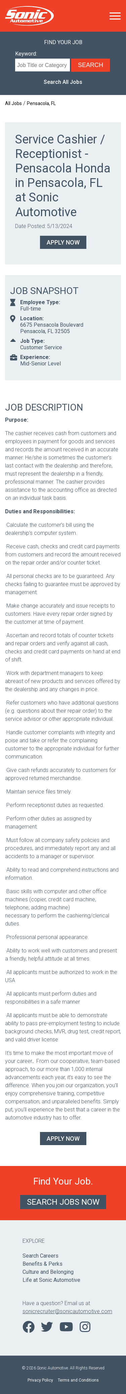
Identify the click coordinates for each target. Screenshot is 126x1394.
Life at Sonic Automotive (51, 1280)
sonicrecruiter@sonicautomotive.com (63, 1311)
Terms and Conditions (78, 1380)
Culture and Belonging (48, 1272)
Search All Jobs (63, 82)
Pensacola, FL (41, 103)
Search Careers (40, 1256)
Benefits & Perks (42, 1264)
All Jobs (13, 103)
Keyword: (26, 54)
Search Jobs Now (63, 1202)
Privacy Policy (40, 1380)
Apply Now (63, 242)
